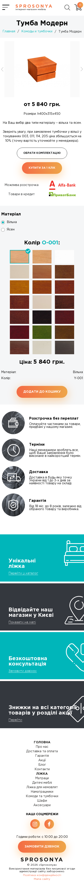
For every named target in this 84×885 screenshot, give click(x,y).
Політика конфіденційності (42, 875)
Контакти (42, 769)
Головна (42, 742)
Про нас (42, 747)
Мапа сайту (42, 879)
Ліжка (42, 773)
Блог (42, 764)
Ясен (11, 229)
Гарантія (42, 755)
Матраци (42, 778)
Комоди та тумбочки (42, 796)
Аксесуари (42, 805)
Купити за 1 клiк (42, 168)
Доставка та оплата (42, 751)
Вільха (12, 222)
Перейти (15, 719)
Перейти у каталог (23, 573)
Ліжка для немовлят (42, 787)
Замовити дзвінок (23, 671)
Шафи (42, 800)
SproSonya (42, 859)
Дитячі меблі (42, 782)
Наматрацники (42, 791)
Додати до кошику (42, 391)
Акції (42, 760)
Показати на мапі (22, 622)
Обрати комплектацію (42, 153)
